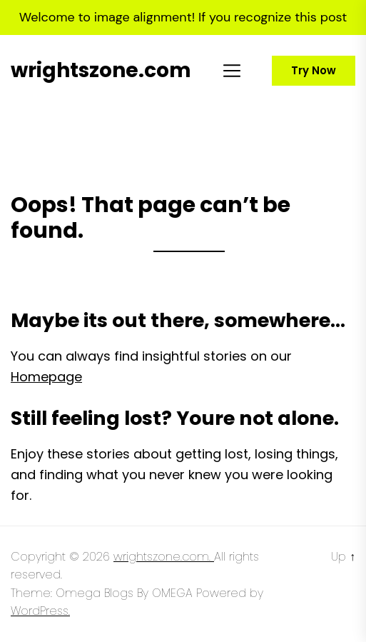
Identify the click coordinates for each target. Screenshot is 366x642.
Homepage (46, 377)
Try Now (313, 70)
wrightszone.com (101, 71)
